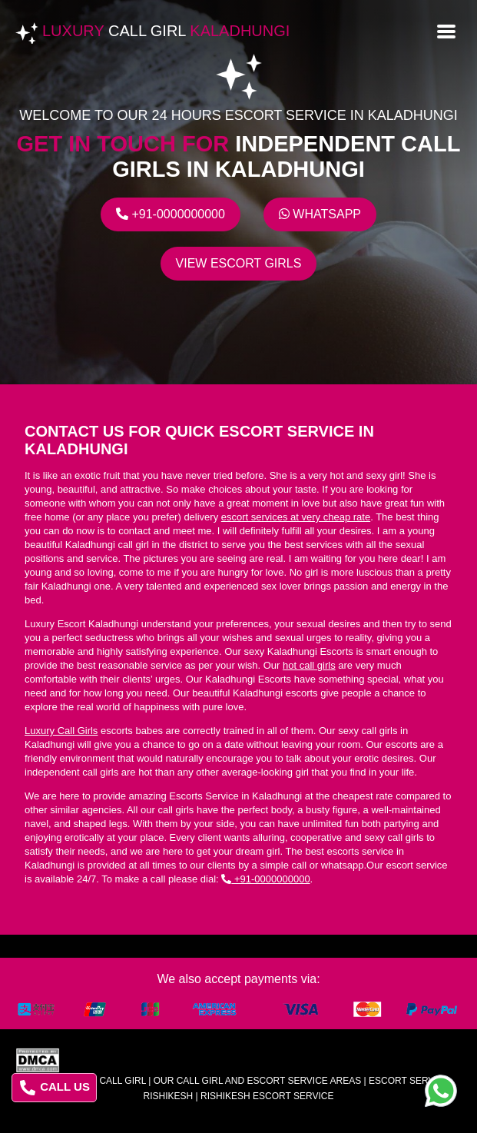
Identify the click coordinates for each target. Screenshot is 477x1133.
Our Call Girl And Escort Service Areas (258, 1080)
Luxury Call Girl (103, 1080)
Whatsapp (320, 214)
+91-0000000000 (170, 214)
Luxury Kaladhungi (166, 30)
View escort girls (239, 263)
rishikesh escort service (266, 1096)
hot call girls (309, 665)
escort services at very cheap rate (295, 517)
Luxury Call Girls (61, 730)
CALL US (55, 1087)
